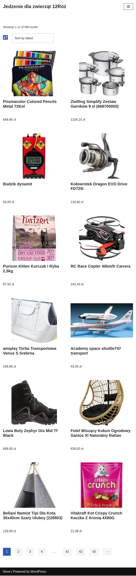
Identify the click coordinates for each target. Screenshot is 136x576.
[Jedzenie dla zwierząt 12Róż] (34, 6)
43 (94, 552)
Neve (6, 571)
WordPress (38, 571)
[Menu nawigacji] (128, 6)
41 (67, 552)
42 (80, 552)
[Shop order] (33, 38)
